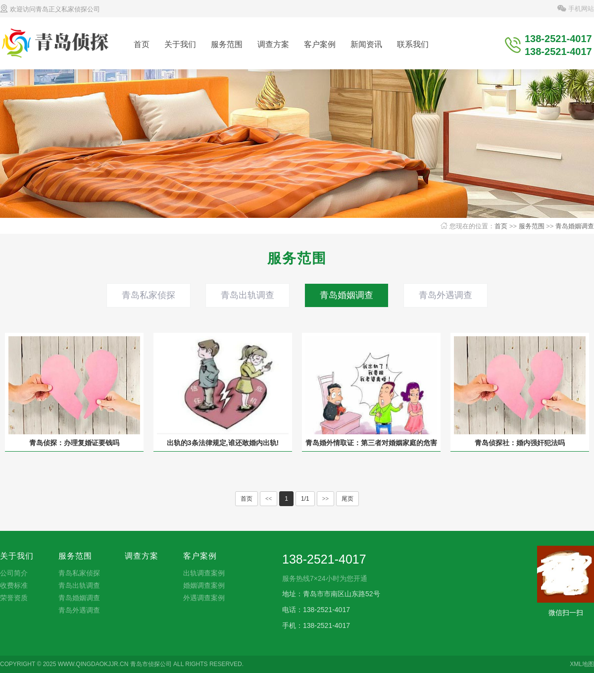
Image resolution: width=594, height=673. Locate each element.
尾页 (347, 498)
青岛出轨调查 (247, 295)
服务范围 (227, 44)
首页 (141, 44)
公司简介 (14, 573)
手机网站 (575, 8)
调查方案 (273, 44)
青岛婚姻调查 (574, 226)
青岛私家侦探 (148, 295)
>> (325, 498)
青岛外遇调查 (445, 295)
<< (268, 498)
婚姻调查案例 (204, 585)
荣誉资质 (14, 598)
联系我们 (413, 44)
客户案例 (320, 44)
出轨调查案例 (204, 573)
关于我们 (180, 44)
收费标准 (14, 585)
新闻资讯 (366, 44)
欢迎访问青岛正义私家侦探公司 (50, 9)
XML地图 (582, 664)
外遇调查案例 (204, 598)
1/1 (305, 498)
